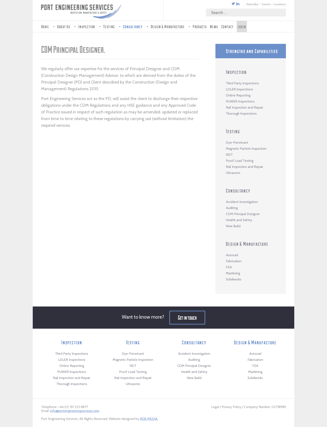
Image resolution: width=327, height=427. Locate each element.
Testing (233, 131)
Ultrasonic (233, 173)
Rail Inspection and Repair (244, 107)
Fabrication (233, 261)
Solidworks (233, 279)
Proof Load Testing (239, 161)
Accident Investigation (242, 202)
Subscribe (252, 4)
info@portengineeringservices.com (74, 411)
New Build (233, 226)
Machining (233, 273)
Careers (266, 4)
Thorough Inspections (241, 113)
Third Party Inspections (242, 83)
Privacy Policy (231, 407)
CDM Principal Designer (243, 214)
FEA (229, 267)
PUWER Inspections (240, 101)
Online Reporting (238, 95)
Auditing (232, 208)
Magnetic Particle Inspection (246, 149)
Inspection (236, 72)
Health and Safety (239, 220)
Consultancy (238, 190)
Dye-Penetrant (237, 142)
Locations (280, 4)
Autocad (232, 255)
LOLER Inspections (239, 89)
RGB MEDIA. (149, 419)
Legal (215, 407)
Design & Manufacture (247, 244)
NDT (229, 155)
